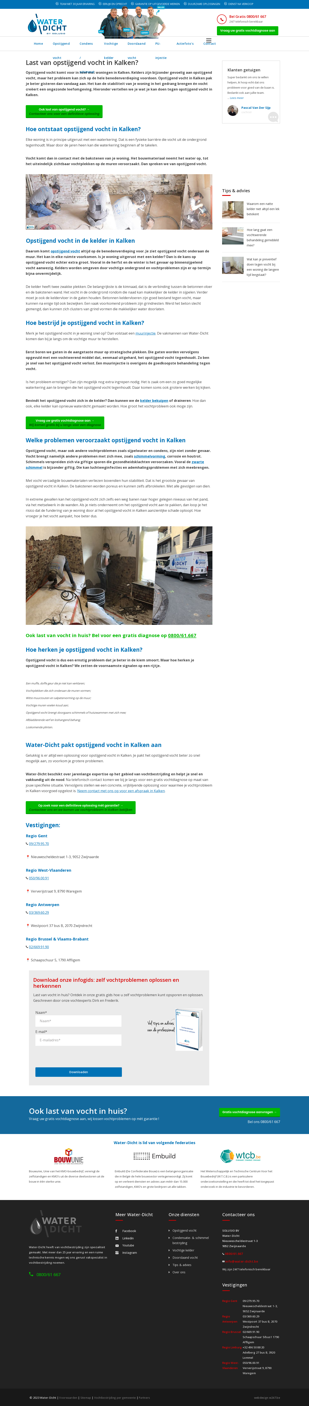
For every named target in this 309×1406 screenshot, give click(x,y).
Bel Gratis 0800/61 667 (242, 16)
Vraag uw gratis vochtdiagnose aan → (68, 428)
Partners (147, 1398)
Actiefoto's (237, 46)
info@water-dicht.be (241, 1262)
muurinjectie (145, 337)
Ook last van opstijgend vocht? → (67, 115)
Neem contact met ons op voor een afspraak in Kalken (121, 797)
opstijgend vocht (65, 255)
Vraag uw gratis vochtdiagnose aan (245, 31)
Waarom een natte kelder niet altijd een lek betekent (263, 211)
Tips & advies (182, 1265)
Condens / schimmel (105, 46)
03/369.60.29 (39, 921)
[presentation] (68, 1054)
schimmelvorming (149, 463)
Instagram (126, 1253)
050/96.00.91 (39, 887)
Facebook (125, 1231)
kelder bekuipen (154, 405)
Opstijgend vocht (66, 46)
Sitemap (86, 1398)
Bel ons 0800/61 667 (264, 1122)
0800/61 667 (48, 1275)
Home (38, 46)
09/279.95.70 (39, 852)
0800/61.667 (182, 642)
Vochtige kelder (143, 46)
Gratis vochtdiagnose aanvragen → (246, 1111)
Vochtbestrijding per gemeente (116, 1398)
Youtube (124, 1245)
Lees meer (237, 100)
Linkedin (124, 1238)
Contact (262, 46)
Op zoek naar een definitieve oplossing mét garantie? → (83, 815)
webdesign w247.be (266, 1398)
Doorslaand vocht (178, 46)
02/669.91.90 (39, 956)
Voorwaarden (68, 1398)
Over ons (179, 1272)
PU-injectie (210, 46)
